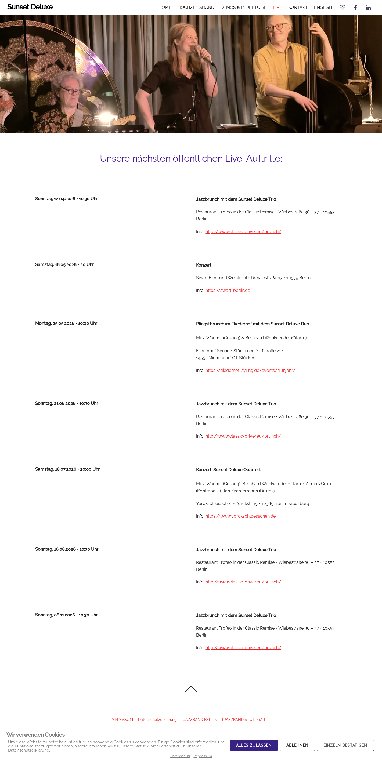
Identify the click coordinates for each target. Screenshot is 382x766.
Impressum (203, 756)
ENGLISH (323, 7)
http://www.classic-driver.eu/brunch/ (243, 231)
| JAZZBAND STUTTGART (244, 719)
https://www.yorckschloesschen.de (241, 516)
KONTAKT (298, 7)
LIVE (277, 7)
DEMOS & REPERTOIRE (243, 7)
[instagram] (342, 7)
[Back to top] (191, 692)
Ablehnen (297, 745)
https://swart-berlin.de (228, 290)
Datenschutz (180, 756)
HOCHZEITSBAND (196, 7)
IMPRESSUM (122, 719)
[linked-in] (368, 7)
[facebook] (355, 7)
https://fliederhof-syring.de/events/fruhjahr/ (250, 370)
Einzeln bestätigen (345, 745)
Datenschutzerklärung (157, 719)
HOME (164, 7)
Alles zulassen (254, 745)
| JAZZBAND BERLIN (199, 719)
